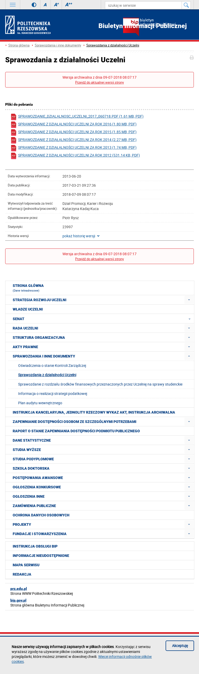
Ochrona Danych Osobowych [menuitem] (41, 515)
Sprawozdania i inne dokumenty (58, 45)
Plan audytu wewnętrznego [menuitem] (40, 402)
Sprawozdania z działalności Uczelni (112, 45)
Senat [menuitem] (103, 318)
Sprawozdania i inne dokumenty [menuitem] (44, 356)
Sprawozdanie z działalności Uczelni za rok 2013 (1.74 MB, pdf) (73, 148)
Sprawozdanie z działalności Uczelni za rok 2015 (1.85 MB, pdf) (73, 132)
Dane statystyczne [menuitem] (32, 440)
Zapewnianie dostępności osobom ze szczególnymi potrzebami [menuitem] (74, 422)
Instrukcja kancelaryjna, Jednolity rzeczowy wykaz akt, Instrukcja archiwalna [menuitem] (94, 412)
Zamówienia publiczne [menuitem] (34, 506)
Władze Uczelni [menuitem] (28, 309)
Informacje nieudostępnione (41, 556)
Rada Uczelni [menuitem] (25, 328)
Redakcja (22, 574)
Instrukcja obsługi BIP (35, 546)
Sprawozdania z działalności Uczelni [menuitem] (47, 374)
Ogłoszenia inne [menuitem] (29, 496)
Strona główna (19, 45)
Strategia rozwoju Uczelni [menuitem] (39, 300)
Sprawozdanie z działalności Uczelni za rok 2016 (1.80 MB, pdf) (73, 125)
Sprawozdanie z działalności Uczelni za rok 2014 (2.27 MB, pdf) (73, 140)
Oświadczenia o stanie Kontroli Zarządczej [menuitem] (52, 365)
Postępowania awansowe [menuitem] (38, 478)
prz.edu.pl (18, 589)
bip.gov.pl (18, 600)
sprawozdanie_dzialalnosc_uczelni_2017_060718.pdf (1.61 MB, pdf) (77, 117)
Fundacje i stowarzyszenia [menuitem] (40, 534)
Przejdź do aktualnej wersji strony (99, 82)
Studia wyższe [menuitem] (27, 450)
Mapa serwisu (26, 565)
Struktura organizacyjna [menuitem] (39, 337)
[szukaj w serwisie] (143, 5)
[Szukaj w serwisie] (186, 5)
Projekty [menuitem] (22, 524)
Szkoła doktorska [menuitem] (31, 468)
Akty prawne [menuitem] (25, 347)
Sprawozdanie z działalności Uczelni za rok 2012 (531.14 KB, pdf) (75, 156)
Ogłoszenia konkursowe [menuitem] (37, 487)
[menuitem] (189, 300)
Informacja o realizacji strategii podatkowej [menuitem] (52, 393)
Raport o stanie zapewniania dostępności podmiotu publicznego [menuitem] (76, 431)
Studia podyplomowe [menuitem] (33, 459)
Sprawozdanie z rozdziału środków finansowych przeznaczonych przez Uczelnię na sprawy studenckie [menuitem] (100, 384)
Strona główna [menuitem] (28, 288)
